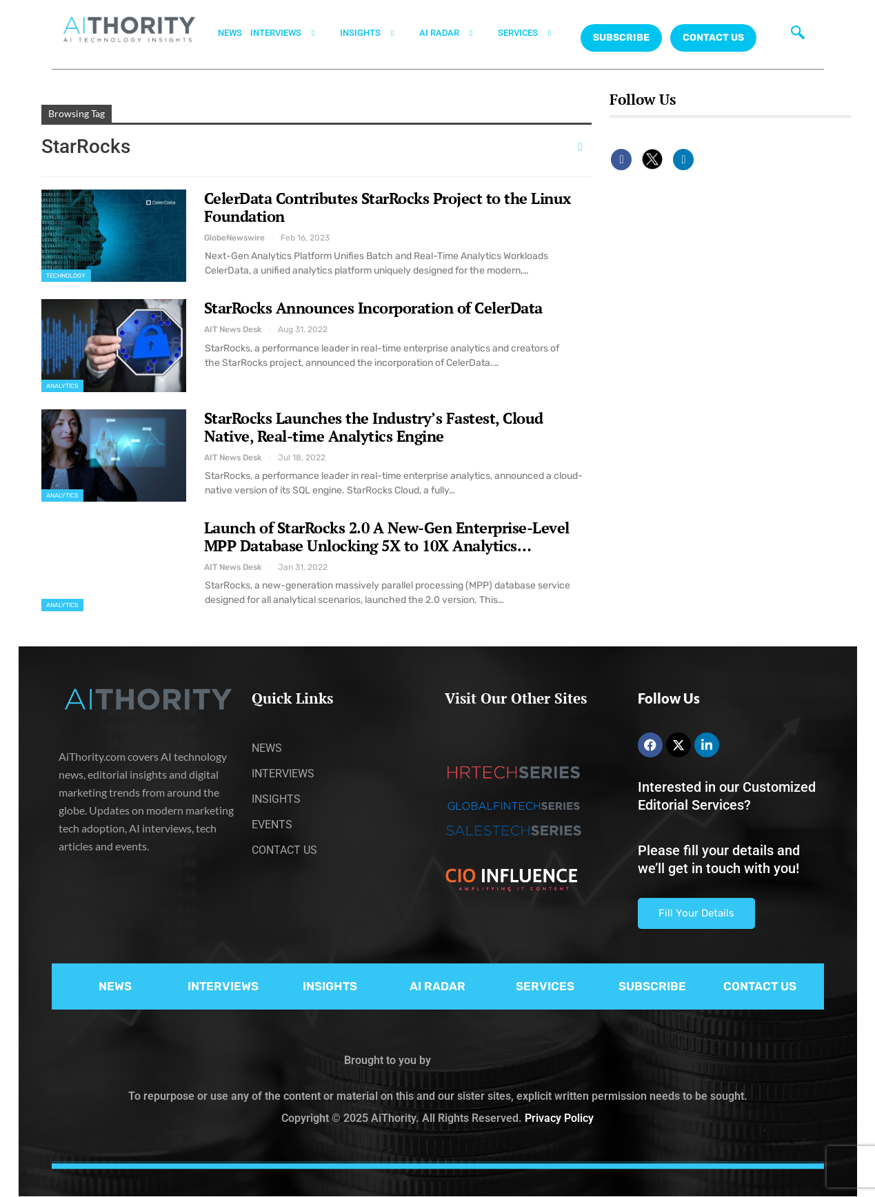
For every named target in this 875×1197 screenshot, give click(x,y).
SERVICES (533, 33)
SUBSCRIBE (652, 986)
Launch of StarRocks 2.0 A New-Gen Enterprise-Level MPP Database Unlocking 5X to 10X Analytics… (387, 536)
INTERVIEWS (291, 33)
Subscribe (621, 37)
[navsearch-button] (794, 31)
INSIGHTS (375, 33)
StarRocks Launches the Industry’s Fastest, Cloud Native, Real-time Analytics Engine (373, 427)
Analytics (62, 385)
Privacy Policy (559, 1118)
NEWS (230, 33)
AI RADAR (454, 33)
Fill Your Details (696, 913)
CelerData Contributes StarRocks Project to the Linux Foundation (387, 207)
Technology (66, 275)
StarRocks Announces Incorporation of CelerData (373, 308)
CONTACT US (713, 37)
